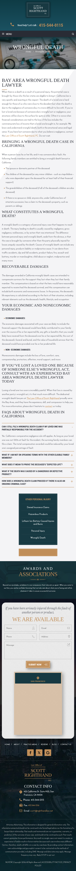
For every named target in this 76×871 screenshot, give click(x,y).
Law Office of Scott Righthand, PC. (22, 135)
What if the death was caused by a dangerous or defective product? (32, 473)
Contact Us (65, 744)
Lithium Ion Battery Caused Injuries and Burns (38, 522)
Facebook (30, 752)
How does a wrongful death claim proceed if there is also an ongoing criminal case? (33, 482)
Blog (54, 744)
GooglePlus (48, 752)
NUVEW (8, 862)
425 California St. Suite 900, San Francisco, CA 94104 (39, 793)
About (17, 744)
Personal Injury (38, 530)
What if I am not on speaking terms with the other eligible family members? (35, 456)
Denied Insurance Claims (38, 507)
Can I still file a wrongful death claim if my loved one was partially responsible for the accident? (32, 428)
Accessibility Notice (52, 862)
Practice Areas (30, 744)
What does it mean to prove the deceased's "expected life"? (32, 464)
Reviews (44, 744)
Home (7, 744)
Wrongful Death (38, 537)
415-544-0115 (51, 25)
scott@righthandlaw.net (41, 810)
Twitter (39, 752)
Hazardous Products (38, 514)
